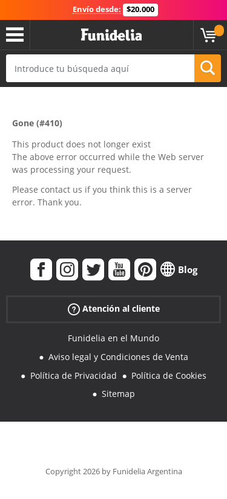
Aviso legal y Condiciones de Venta (118, 356)
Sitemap (118, 393)
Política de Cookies (168, 375)
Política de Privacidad (73, 375)
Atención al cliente (114, 309)
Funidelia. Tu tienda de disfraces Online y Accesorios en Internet (111, 35)
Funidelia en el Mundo (113, 338)
